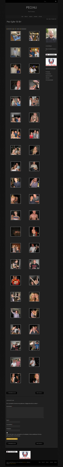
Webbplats (8, 428)
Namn (8, 420)
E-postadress (9, 424)
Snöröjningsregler (49, 80)
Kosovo (30, 16)
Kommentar (9, 406)
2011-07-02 (10, 28)
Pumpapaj (48, 71)
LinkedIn (35, 16)
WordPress (25, 462)
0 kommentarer (23, 28)
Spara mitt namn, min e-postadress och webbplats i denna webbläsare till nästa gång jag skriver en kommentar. (23, 435)
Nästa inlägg (40, 393)
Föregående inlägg (11, 393)
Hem (22, 16)
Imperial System (49, 75)
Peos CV (26, 16)
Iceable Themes (13, 463)
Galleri (18, 28)
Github (40, 16)
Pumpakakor (48, 73)
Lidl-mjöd (47, 78)
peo (13, 28)
